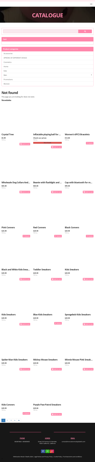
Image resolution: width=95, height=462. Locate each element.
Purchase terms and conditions (72, 457)
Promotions (8, 79)
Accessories (8, 53)
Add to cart (25, 144)
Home (6, 66)
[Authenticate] (2, 458)
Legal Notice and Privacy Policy (43, 457)
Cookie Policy (58, 457)
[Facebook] (43, 451)
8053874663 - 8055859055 (22, 441)
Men (48, 75)
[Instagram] (52, 451)
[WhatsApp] (47, 451)
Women (7, 84)
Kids (5, 71)
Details (90, 143)
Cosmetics (8, 62)
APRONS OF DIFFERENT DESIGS (15, 58)
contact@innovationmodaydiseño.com (73, 441)
